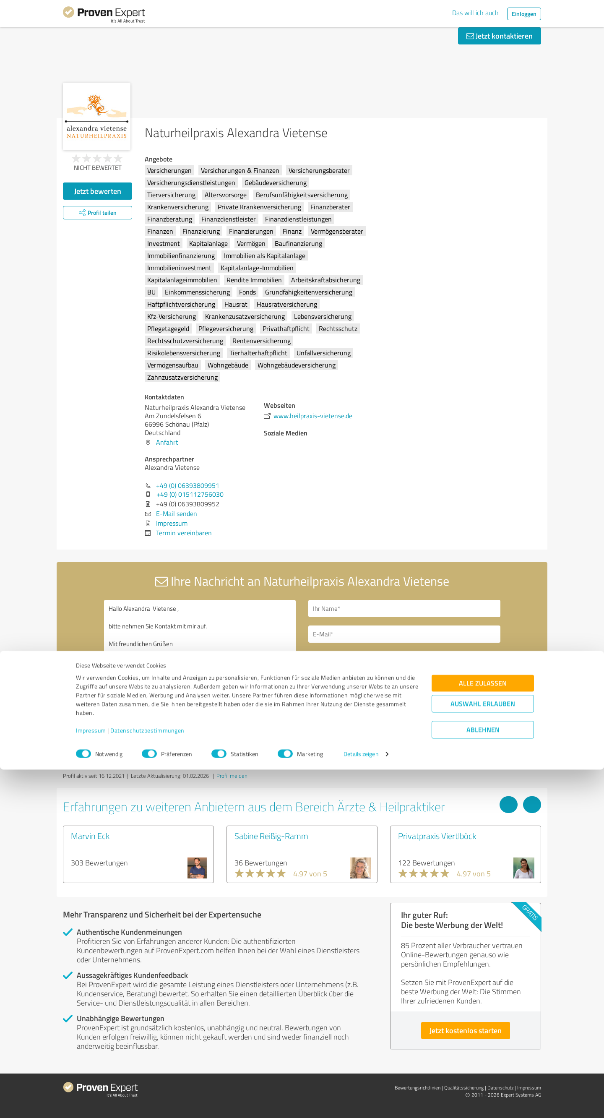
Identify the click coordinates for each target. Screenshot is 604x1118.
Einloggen (524, 14)
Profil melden (231, 775)
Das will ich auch (475, 12)
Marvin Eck (90, 836)
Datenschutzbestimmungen (147, 1079)
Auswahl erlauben (482, 1052)
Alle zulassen (483, 1031)
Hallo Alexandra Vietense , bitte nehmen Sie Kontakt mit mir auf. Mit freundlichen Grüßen (200, 672)
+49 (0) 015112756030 (190, 494)
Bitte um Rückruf (345, 658)
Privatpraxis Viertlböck (437, 836)
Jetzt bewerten (97, 190)
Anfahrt (167, 442)
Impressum (91, 1079)
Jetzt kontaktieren (499, 35)
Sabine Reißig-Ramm (271, 836)
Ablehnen (483, 1078)
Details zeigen (361, 1102)
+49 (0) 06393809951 (187, 485)
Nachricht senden (353, 716)
